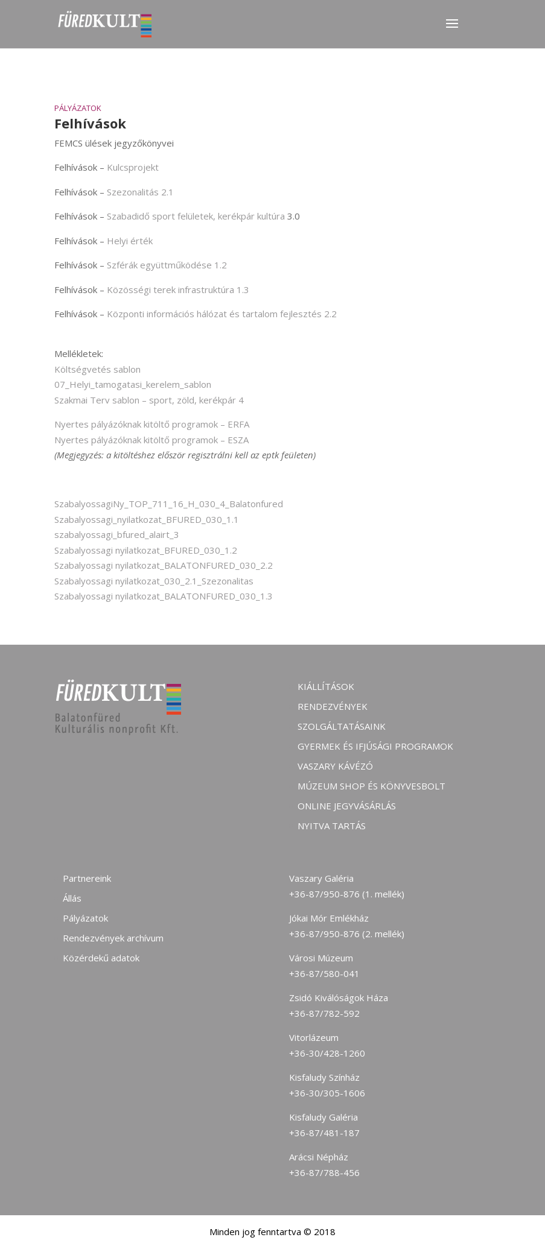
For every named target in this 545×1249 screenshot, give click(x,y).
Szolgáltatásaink (342, 726)
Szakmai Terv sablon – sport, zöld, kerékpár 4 (149, 400)
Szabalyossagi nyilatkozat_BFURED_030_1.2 (145, 550)
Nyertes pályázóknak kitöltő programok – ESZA (151, 440)
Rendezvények (333, 706)
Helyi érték (130, 241)
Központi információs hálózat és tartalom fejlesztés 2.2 (222, 314)
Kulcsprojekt (133, 167)
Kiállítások (326, 686)
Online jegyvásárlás (347, 806)
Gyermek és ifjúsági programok (375, 746)
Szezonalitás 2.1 (140, 192)
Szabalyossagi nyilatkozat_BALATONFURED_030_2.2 (163, 565)
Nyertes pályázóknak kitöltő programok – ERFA (151, 424)
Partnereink (87, 878)
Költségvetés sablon (97, 369)
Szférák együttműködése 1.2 (167, 265)
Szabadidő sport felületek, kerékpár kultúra (196, 216)
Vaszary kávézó (335, 766)
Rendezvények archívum (113, 938)
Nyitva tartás (332, 826)
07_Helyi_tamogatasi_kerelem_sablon (132, 384)
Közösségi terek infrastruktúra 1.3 (178, 289)
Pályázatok (77, 108)
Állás (72, 898)
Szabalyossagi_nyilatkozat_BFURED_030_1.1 (146, 519)
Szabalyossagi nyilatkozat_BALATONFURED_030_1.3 (163, 596)
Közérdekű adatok (101, 958)
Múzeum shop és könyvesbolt (371, 786)
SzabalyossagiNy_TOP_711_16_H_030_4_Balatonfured (168, 504)
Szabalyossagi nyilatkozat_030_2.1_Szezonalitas (153, 581)
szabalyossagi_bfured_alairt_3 (116, 534)
